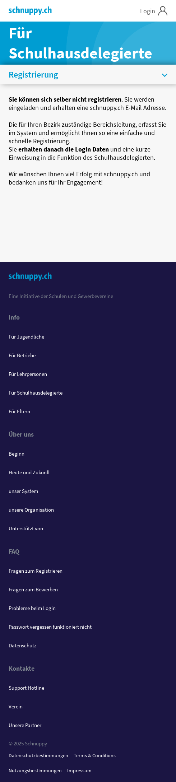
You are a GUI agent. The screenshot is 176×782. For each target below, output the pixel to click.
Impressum (79, 770)
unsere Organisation (31, 509)
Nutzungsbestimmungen (35, 770)
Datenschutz (22, 645)
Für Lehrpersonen (28, 374)
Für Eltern (19, 411)
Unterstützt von (26, 528)
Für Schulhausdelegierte (35, 392)
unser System (23, 491)
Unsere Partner (25, 725)
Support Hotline (26, 687)
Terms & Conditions (95, 755)
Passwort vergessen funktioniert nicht (50, 626)
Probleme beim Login (32, 608)
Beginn (16, 453)
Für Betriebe (22, 355)
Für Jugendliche (26, 336)
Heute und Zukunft (29, 472)
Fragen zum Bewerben (33, 589)
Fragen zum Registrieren (35, 570)
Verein (16, 706)
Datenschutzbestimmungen (38, 755)
